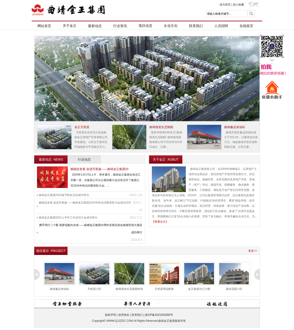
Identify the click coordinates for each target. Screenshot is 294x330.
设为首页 (225, 4)
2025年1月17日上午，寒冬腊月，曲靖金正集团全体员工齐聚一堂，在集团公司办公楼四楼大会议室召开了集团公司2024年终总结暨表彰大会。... (106, 180)
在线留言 (246, 26)
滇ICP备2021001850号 (159, 314)
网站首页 (44, 26)
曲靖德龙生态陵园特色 (129, 289)
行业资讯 (120, 26)
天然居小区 (94, 289)
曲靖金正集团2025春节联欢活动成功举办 (64, 195)
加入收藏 (238, 4)
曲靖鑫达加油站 (59, 289)
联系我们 (196, 26)
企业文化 (171, 26)
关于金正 (69, 26)
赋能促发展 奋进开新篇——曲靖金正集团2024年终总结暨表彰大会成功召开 (85, 202)
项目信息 (145, 26)
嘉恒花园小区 (234, 289)
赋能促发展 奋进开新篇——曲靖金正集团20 (99, 169)
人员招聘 (221, 26)
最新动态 (95, 26)
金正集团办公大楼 (199, 289)
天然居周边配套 (164, 289)
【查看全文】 (160, 221)
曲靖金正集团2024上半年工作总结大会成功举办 (68, 217)
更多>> (252, 250)
